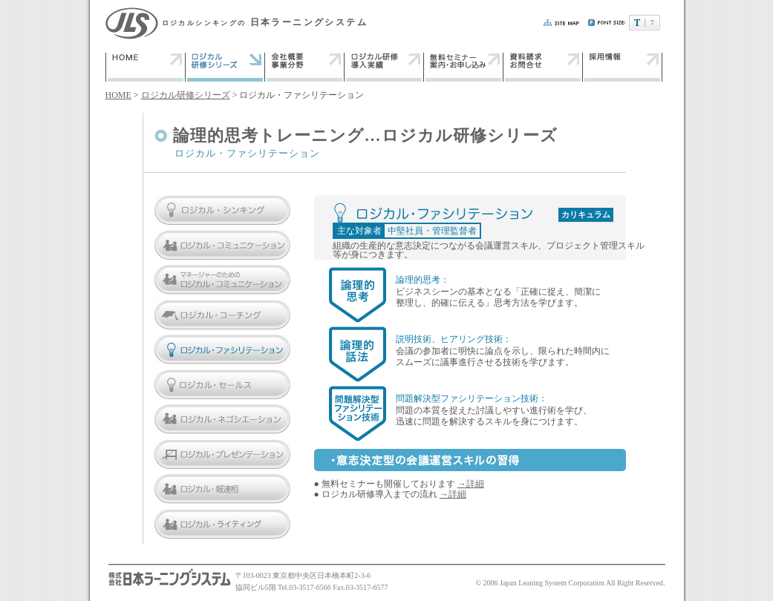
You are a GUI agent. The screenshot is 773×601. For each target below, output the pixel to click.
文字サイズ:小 (637, 22)
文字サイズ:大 (652, 22)
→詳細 (470, 484)
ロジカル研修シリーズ (185, 95)
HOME (118, 95)
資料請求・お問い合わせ (543, 67)
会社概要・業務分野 (305, 67)
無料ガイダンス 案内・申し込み (463, 67)
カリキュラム (585, 214)
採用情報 (622, 67)
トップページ (145, 67)
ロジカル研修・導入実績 (384, 67)
